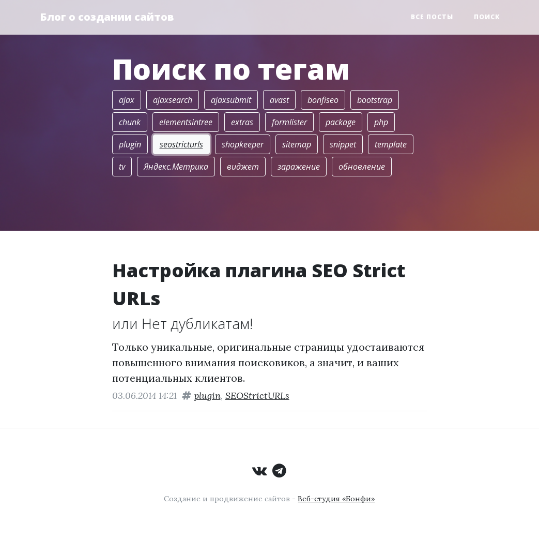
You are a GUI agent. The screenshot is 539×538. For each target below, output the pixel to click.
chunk (130, 122)
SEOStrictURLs (257, 395)
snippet (343, 144)
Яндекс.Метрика (176, 166)
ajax (126, 100)
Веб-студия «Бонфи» (336, 498)
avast (279, 100)
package (341, 122)
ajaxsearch (172, 100)
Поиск (487, 16)
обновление (361, 166)
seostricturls (181, 144)
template (391, 144)
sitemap (296, 144)
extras (242, 122)
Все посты (432, 16)
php (381, 122)
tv (122, 166)
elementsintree (185, 122)
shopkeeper (243, 144)
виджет (243, 166)
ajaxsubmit (231, 100)
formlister (289, 122)
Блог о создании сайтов (107, 17)
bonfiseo (322, 100)
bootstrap (374, 100)
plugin (130, 144)
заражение (299, 166)
